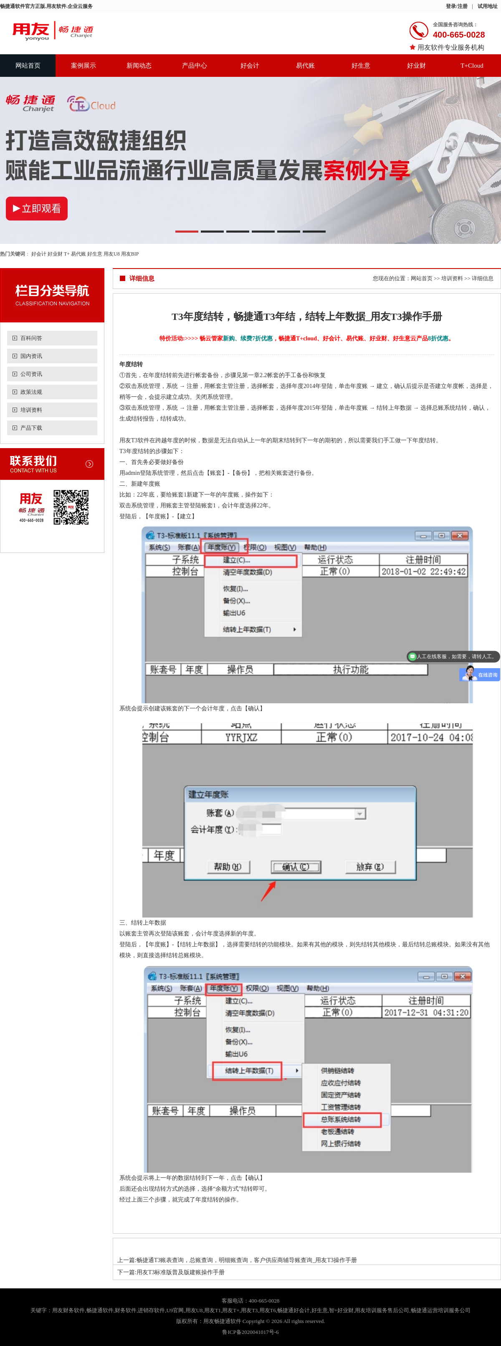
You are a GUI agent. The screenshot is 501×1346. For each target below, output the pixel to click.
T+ (67, 254)
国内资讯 (31, 356)
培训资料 (31, 410)
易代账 (305, 65)
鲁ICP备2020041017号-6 (250, 1332)
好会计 (249, 65)
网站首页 (27, 65)
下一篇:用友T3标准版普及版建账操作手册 (171, 1272)
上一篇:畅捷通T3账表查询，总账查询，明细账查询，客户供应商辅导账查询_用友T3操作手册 (237, 1260)
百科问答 (31, 338)
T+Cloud (472, 65)
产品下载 (31, 428)
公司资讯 (31, 374)
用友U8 (112, 254)
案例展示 (83, 65)
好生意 (361, 65)
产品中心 (194, 65)
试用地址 (488, 6)
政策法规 (31, 392)
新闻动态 (139, 65)
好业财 (416, 65)
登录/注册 (456, 6)
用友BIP (130, 254)
